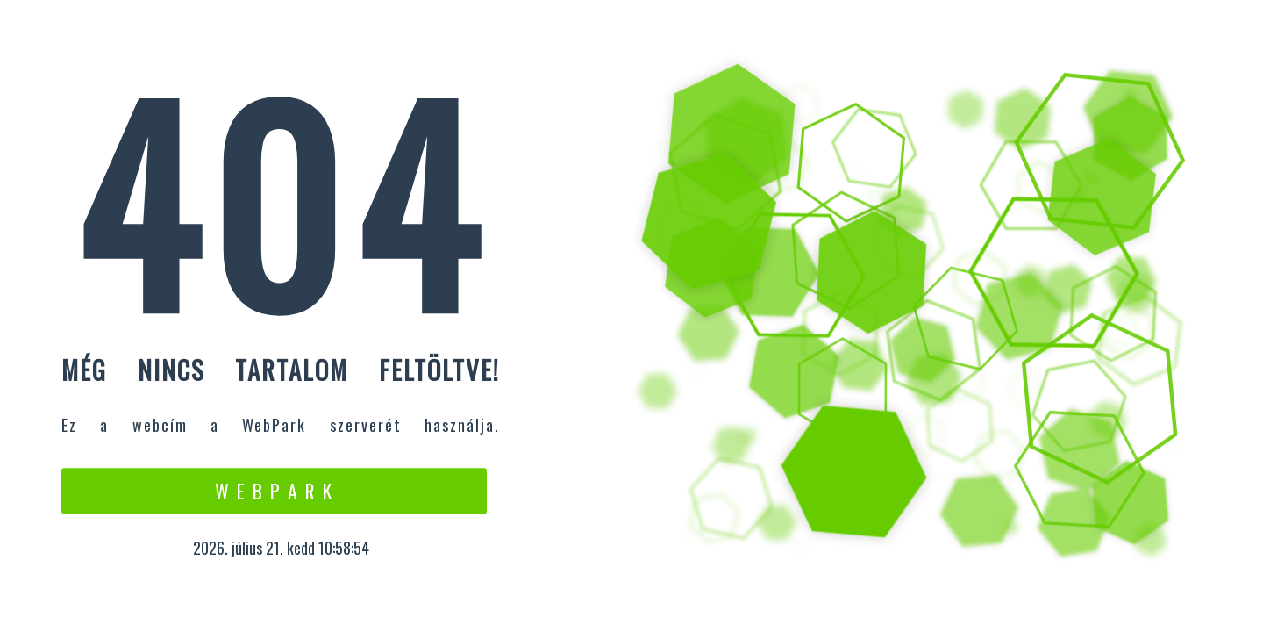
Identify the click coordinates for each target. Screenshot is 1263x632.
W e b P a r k (274, 491)
